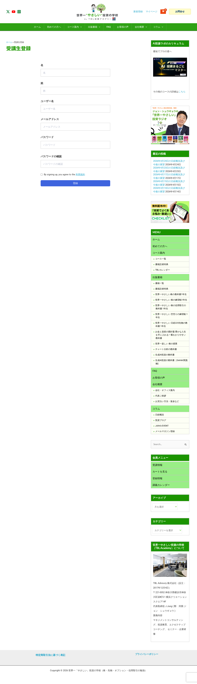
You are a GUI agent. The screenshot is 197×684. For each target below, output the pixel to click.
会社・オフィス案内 (165, 391)
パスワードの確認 (51, 156)
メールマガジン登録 (165, 433)
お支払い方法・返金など (167, 402)
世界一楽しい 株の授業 (166, 344)
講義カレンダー (161, 487)
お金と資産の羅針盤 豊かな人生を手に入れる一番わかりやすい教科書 (170, 335)
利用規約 (80, 174)
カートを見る (160, 473)
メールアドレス (50, 119)
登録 (75, 183)
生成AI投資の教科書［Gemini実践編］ (171, 362)
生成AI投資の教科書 (165, 355)
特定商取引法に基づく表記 (50, 655)
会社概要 (157, 385)
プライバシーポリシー (146, 654)
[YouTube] (13, 12)
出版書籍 (157, 277)
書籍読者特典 (161, 265)
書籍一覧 (159, 284)
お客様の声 (159, 378)
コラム (156, 410)
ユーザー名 (47, 101)
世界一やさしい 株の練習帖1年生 (171, 300)
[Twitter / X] (8, 12)
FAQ (155, 371)
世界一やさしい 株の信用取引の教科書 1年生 (170, 308)
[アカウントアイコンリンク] (151, 12)
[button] (180, 11)
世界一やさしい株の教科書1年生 (171, 295)
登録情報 (157, 480)
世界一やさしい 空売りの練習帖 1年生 (171, 316)
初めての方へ (160, 246)
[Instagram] (19, 12)
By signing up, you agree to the (64, 174)
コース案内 (159, 253)
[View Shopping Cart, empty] (163, 11)
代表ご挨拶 (160, 397)
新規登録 (138, 11)
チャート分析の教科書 (166, 350)
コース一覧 (160, 259)
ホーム (9, 42)
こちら (182, 91)
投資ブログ (160, 421)
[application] (80, 27)
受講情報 (157, 466)
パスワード (47, 137)
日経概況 (159, 416)
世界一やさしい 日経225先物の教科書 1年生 (171, 325)
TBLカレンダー (162, 270)
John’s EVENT (162, 427)
